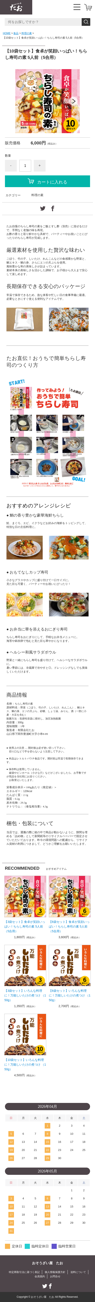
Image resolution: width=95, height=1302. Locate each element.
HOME (7, 33)
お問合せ (55, 1276)
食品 (15, 33)
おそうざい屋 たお (47, 1263)
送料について (78, 1272)
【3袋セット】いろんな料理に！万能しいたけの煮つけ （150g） (25, 995)
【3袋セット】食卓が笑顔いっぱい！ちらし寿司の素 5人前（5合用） (24, 926)
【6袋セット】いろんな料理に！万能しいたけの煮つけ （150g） (69, 995)
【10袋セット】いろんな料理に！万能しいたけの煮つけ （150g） (25, 1064)
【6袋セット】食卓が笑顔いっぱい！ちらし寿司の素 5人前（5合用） (69, 926)
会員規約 (40, 1276)
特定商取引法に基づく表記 (24, 1272)
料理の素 (26, 33)
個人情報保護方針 (55, 1272)
